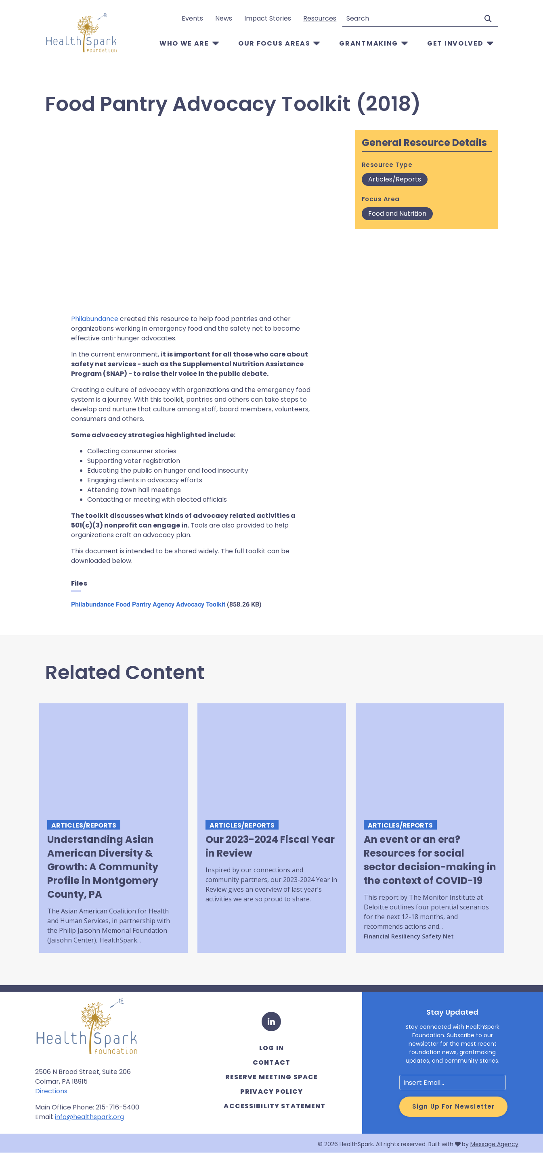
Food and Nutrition (397, 213)
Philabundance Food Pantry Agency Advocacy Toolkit (148, 604)
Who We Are (184, 43)
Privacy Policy (271, 1091)
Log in (271, 1048)
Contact (271, 1062)
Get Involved (455, 43)
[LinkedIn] (271, 1021)
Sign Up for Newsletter (453, 1106)
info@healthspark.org (89, 1117)
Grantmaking (368, 43)
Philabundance (94, 318)
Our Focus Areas (274, 43)
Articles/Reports (394, 179)
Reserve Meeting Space (271, 1077)
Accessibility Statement (274, 1106)
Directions (51, 1091)
